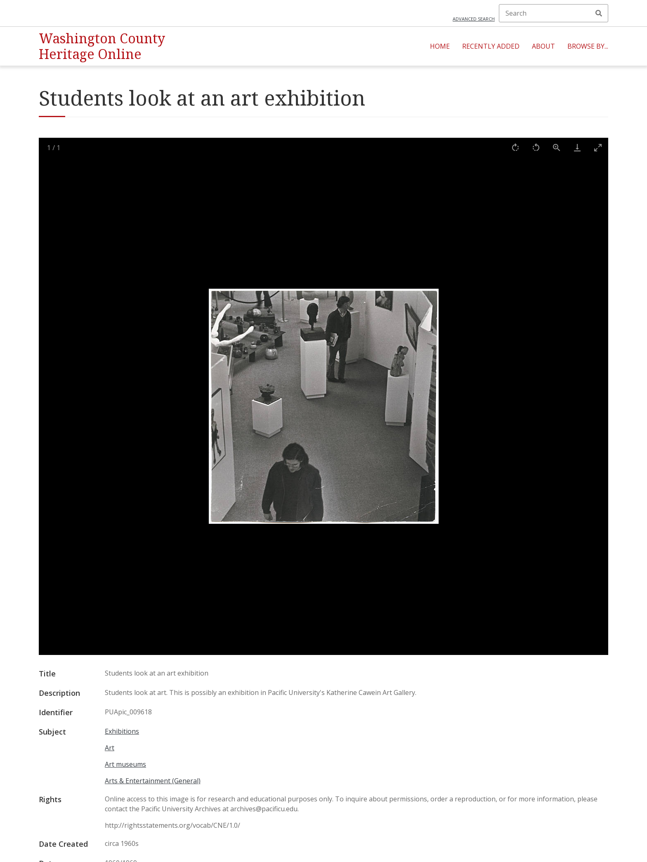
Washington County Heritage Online (102, 46)
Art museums (125, 764)
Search (598, 13)
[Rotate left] (536, 147)
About (543, 46)
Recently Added (490, 46)
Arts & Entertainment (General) (153, 780)
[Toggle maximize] (598, 147)
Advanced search (474, 19)
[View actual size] (556, 147)
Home (440, 46)
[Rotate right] (515, 147)
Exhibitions (122, 731)
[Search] (553, 13)
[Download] (577, 147)
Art (109, 747)
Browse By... (587, 46)
